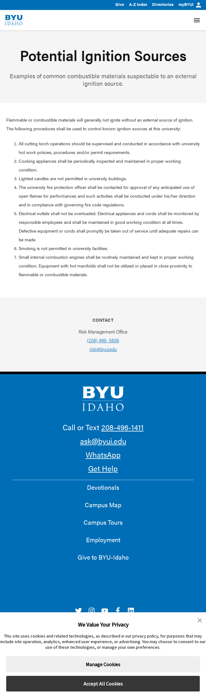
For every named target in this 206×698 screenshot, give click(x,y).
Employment (103, 539)
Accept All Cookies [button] (103, 684)
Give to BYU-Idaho (103, 557)
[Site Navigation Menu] (197, 20)
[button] (200, 620)
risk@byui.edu (103, 349)
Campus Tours (103, 522)
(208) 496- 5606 (103, 340)
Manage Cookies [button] (103, 664)
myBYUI (190, 4)
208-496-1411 (122, 427)
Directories (163, 4)
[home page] (14, 20)
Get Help (103, 468)
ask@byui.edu (103, 441)
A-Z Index (138, 4)
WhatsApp (103, 454)
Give (119, 4)
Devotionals (103, 487)
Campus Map (103, 504)
